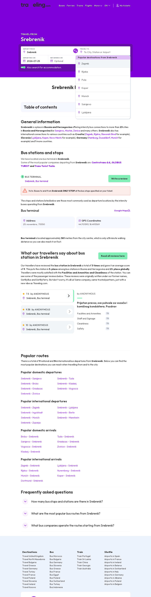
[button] (103, 64)
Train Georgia (83, 565)
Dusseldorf (104, 137)
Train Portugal (83, 556)
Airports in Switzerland (115, 568)
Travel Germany (29, 568)
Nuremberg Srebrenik (68, 470)
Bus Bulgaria (55, 559)
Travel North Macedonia (33, 559)
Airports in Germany (113, 574)
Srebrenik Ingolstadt (32, 412)
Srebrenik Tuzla (65, 378)
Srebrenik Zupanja (31, 422)
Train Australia (84, 568)
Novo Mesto (55, 137)
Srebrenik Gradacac (32, 388)
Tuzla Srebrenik (65, 436)
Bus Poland (55, 578)
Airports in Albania (113, 578)
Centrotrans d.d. (101, 162)
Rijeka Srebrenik (29, 470)
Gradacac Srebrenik (68, 441)
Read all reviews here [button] (113, 255)
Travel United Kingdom (32, 556)
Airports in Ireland (112, 562)
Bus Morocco (56, 556)
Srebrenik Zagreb (30, 407)
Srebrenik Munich (30, 417)
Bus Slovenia (56, 565)
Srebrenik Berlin (66, 412)
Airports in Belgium (113, 584)
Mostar (68, 130)
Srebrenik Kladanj (66, 383)
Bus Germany (56, 562)
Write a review (119, 178)
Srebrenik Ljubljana (67, 407)
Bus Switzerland (57, 581)
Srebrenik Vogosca (67, 388)
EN (108, 5)
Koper (45, 137)
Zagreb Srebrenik (30, 465)
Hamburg (93, 137)
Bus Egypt (54, 574)
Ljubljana (36, 137)
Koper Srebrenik (66, 475)
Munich (114, 137)
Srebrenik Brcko (29, 383)
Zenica (76, 130)
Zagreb (89, 134)
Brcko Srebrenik (29, 436)
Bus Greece (55, 568)
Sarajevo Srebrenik (31, 441)
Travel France (28, 574)
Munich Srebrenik (30, 475)
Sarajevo (59, 130)
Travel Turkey (28, 571)
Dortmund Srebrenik (32, 480)
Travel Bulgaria (29, 562)
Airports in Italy (111, 571)
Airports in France (112, 559)
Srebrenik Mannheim (68, 417)
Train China (82, 562)
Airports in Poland (112, 581)
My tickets (123, 5)
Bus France (55, 571)
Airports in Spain (112, 556)
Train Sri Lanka (84, 559)
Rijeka (97, 134)
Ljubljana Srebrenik (67, 465)
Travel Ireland (28, 584)
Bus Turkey (55, 584)
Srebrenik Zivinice (30, 393)
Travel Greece (29, 565)
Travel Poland (28, 578)
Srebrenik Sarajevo (31, 378)
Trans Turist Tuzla (45, 166)
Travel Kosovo (29, 587)
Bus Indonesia (56, 587)
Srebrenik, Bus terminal (36, 181)
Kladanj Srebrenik (30, 451)
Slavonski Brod (108, 134)
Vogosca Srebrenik (31, 446)
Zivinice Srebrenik (66, 446)
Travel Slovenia (29, 581)
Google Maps (122, 210)
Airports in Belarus (113, 565)
